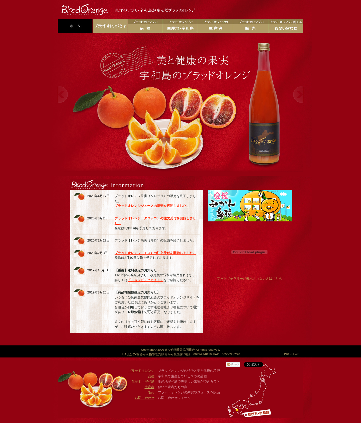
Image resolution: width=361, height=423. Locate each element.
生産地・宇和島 (143, 381)
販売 (151, 392)
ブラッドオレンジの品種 (145, 26)
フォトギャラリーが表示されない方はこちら (249, 278)
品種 (151, 376)
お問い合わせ (144, 398)
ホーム (75, 26)
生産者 (149, 387)
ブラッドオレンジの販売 (250, 26)
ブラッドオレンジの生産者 (215, 26)
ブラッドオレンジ (141, 371)
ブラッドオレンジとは (110, 26)
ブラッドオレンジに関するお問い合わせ (285, 26)
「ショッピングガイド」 (145, 280)
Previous (63, 94)
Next (298, 94)
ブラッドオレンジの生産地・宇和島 (180, 26)
